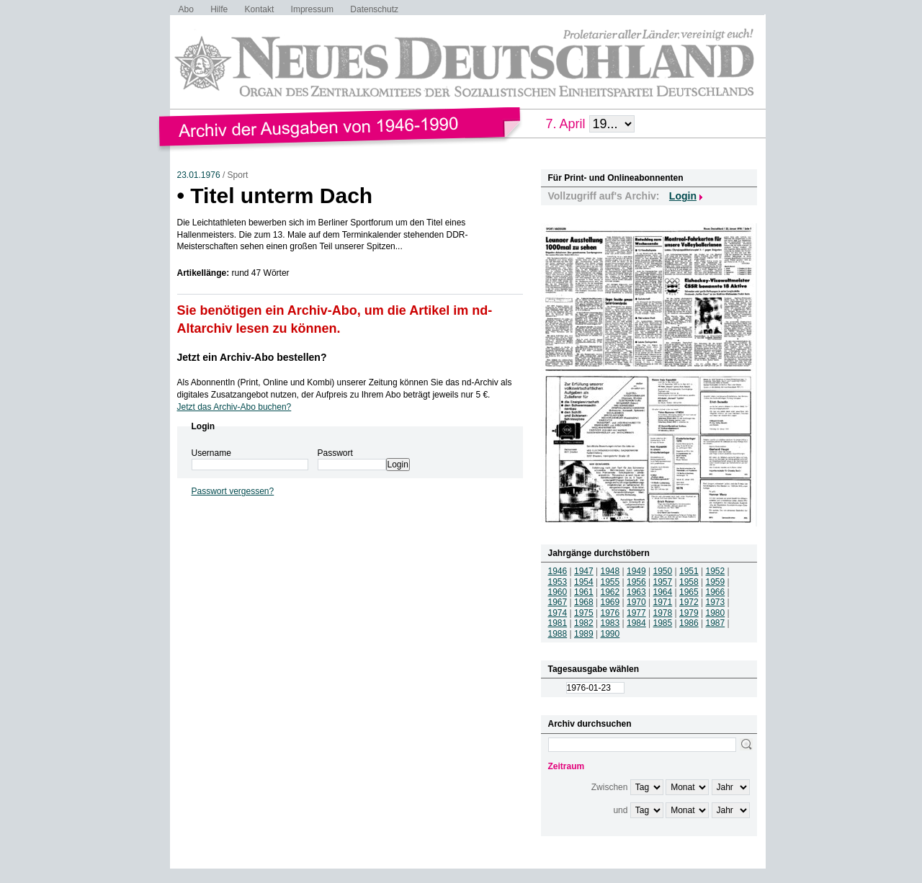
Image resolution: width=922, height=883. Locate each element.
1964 (663, 592)
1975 (584, 613)
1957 (663, 582)
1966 (715, 592)
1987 (715, 623)
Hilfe (219, 9)
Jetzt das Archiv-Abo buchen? (234, 407)
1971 (663, 602)
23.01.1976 (198, 175)
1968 (584, 602)
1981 (558, 623)
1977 (636, 613)
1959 (715, 582)
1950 (663, 571)
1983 (610, 623)
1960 (558, 592)
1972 (689, 602)
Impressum (312, 9)
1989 (584, 634)
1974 (558, 613)
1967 (558, 602)
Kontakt (259, 9)
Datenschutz (374, 9)
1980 (715, 613)
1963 (636, 592)
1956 (636, 582)
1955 (610, 582)
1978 (663, 613)
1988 (558, 634)
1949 (636, 571)
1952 (715, 571)
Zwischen (609, 787)
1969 (610, 602)
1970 (636, 602)
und (620, 810)
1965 (689, 592)
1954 (584, 582)
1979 (689, 613)
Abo (186, 9)
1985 (663, 623)
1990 (610, 634)
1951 (689, 571)
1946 (558, 571)
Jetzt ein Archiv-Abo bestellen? (252, 357)
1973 (715, 602)
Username (211, 453)
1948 (610, 571)
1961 (584, 592)
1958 (689, 582)
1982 (584, 623)
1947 (584, 571)
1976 (610, 613)
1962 (610, 592)
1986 (689, 623)
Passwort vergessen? (233, 491)
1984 (636, 623)
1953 (558, 582)
